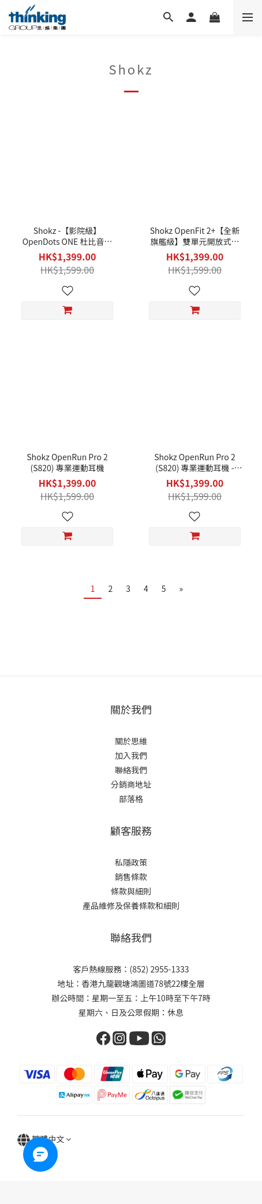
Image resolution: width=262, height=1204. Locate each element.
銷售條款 (131, 876)
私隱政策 (131, 862)
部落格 (131, 798)
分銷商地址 (131, 784)
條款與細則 (131, 891)
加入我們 (131, 755)
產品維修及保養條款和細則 (131, 905)
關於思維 (131, 741)
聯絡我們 (131, 770)
